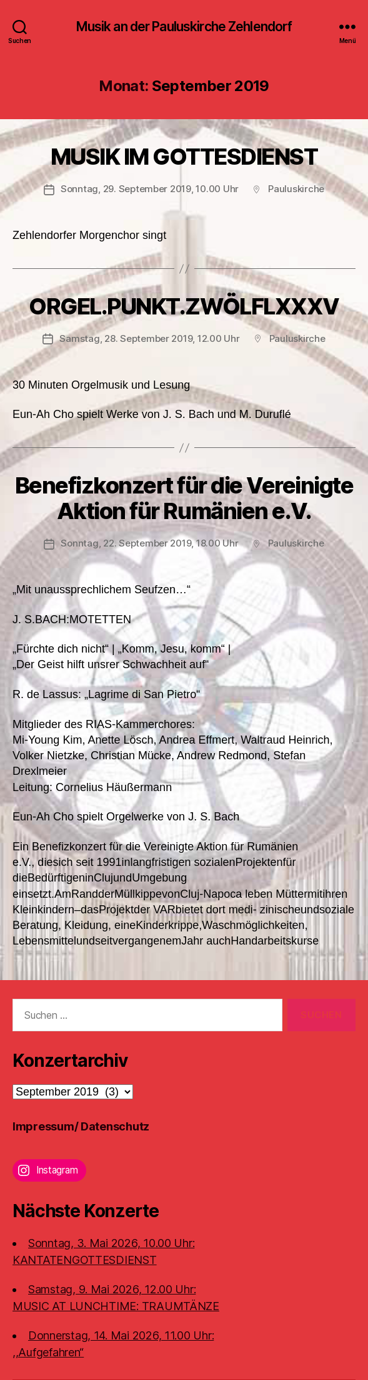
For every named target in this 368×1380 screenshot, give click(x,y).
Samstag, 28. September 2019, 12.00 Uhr (149, 338)
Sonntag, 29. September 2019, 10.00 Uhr (150, 189)
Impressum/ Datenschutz (80, 1126)
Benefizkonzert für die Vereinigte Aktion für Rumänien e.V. (184, 498)
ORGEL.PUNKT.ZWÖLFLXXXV (184, 306)
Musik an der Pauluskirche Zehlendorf (184, 26)
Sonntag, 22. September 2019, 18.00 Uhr (149, 543)
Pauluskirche (296, 189)
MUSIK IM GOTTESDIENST (184, 156)
